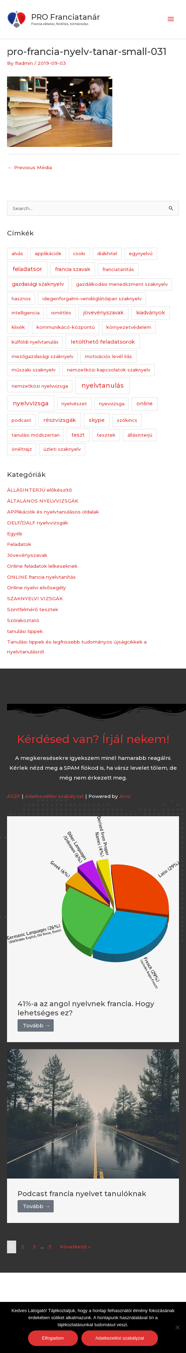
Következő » (75, 1246)
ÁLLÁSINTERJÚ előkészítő (39, 490)
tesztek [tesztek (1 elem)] (106, 435)
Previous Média (30, 167)
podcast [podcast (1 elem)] (21, 420)
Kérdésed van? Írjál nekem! (93, 739)
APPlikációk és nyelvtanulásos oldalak (53, 512)
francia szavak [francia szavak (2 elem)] (72, 269)
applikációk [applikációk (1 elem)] (48, 253)
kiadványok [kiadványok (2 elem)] (150, 312)
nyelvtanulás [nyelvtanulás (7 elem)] (102, 385)
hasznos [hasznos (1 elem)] (21, 298)
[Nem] (177, 1327)
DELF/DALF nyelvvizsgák (37, 522)
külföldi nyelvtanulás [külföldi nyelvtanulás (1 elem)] (35, 342)
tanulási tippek (25, 631)
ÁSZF (13, 796)
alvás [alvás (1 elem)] (17, 253)
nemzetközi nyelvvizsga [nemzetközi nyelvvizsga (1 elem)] (40, 386)
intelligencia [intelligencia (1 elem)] (26, 312)
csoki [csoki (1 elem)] (79, 253)
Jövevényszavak (27, 555)
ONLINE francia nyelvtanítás (41, 577)
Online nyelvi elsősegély (36, 587)
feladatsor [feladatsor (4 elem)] (27, 268)
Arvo (125, 796)
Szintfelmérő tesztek (32, 609)
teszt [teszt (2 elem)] (78, 435)
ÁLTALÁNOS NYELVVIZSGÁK (42, 501)
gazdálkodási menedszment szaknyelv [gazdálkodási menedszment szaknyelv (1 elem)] (122, 284)
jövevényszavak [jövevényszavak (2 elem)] (104, 312)
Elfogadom (53, 1338)
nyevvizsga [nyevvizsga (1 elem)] (112, 403)
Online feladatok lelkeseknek (42, 566)
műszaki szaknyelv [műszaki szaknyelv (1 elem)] (33, 370)
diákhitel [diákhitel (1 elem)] (107, 253)
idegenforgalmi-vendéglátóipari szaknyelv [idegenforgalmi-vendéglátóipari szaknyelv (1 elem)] (91, 298)
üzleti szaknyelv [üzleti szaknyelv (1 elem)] (62, 449)
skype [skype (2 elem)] (97, 420)
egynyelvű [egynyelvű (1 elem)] (141, 253)
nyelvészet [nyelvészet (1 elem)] (74, 403)
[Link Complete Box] (93, 929)
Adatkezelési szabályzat (54, 796)
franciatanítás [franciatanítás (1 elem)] (118, 269)
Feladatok (19, 544)
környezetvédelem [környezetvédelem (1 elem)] (128, 327)
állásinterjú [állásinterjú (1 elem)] (139, 435)
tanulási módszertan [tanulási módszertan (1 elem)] (36, 435)
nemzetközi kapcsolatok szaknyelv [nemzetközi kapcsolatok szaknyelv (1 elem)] (108, 370)
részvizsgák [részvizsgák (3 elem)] (60, 420)
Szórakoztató (23, 620)
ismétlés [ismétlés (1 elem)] (61, 312)
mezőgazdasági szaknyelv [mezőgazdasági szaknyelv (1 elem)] (42, 356)
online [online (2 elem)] (145, 403)
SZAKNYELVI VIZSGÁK (35, 598)
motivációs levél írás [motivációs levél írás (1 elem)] (108, 356)
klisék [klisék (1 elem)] (18, 327)
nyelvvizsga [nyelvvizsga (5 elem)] (30, 403)
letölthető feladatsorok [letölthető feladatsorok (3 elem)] (103, 341)
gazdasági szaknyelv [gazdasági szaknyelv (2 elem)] (38, 284)
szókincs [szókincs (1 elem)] (127, 420)
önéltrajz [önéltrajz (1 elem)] (22, 449)
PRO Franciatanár (65, 16)
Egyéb (14, 533)
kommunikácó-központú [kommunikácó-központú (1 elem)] (65, 327)
